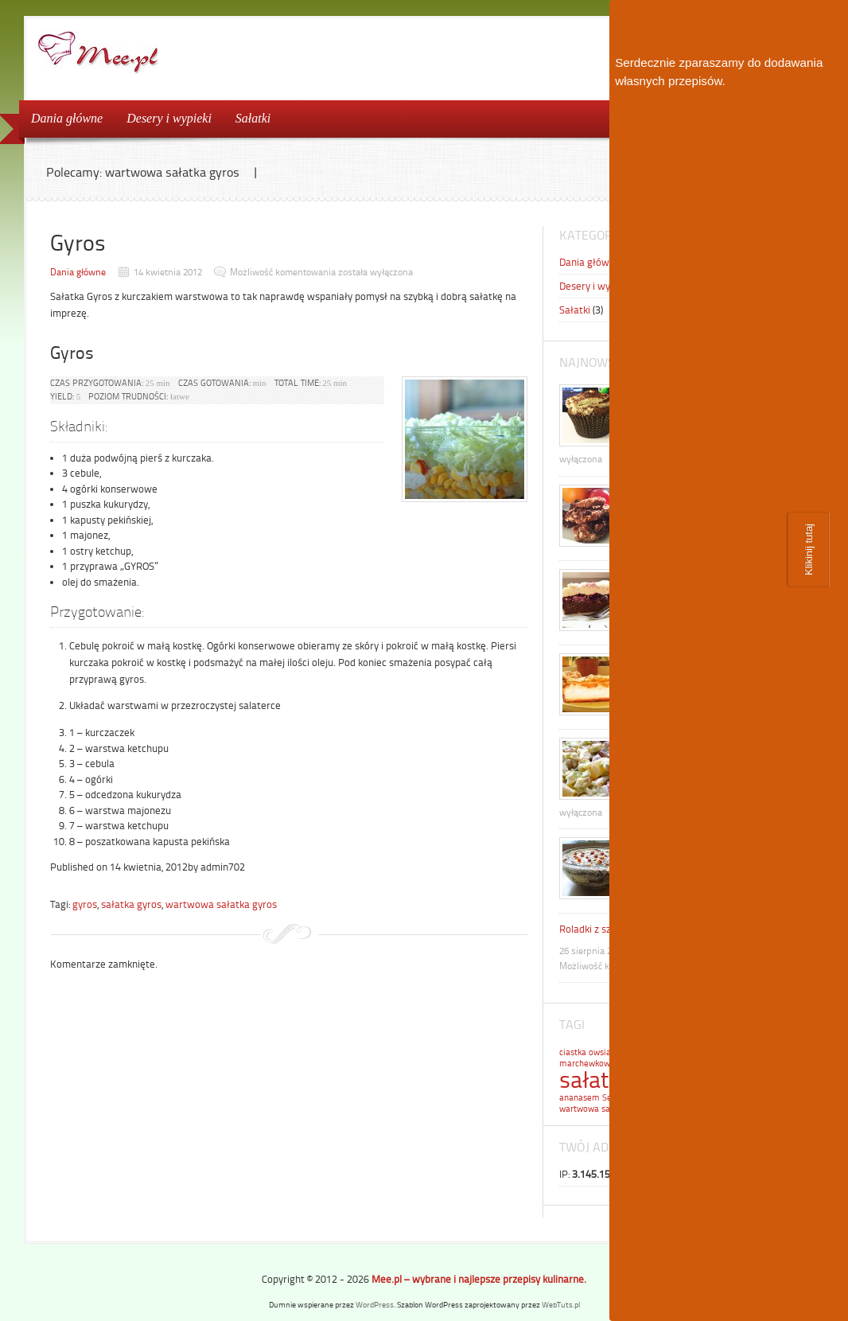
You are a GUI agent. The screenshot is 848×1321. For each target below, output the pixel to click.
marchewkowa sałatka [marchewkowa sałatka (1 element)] (602, 1063)
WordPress (375, 1305)
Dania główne (67, 118)
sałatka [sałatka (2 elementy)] (595, 1080)
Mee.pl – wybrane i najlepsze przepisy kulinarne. (478, 1279)
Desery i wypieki (169, 118)
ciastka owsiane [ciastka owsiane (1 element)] (589, 1052)
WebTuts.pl (561, 1305)
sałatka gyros (131, 904)
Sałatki (252, 118)
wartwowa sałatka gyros (221, 904)
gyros (84, 904)
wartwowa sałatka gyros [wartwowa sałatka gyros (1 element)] (605, 1109)
